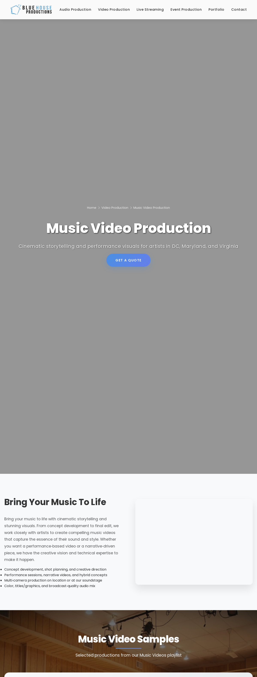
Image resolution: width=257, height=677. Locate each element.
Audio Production (75, 9)
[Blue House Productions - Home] (31, 9)
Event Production (186, 9)
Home (91, 208)
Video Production (114, 9)
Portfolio (216, 9)
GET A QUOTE (128, 260)
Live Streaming (150, 9)
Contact (239, 9)
